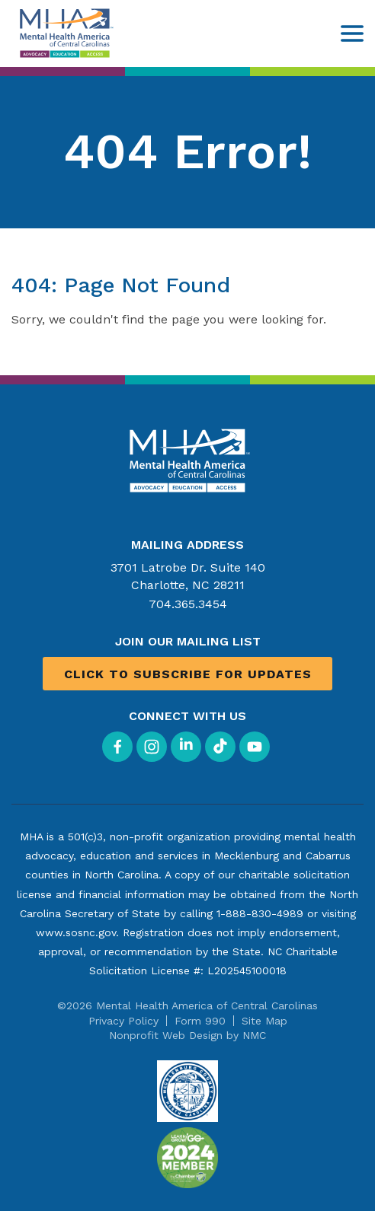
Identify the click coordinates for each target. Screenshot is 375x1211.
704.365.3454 (188, 604)
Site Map (264, 1021)
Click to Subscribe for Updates (188, 674)
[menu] (352, 33)
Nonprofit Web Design (166, 1035)
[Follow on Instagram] (151, 746)
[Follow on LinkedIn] (186, 746)
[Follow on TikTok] (220, 746)
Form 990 (200, 1021)
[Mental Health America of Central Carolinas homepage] (64, 33)
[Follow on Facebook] (117, 746)
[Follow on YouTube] (254, 746)
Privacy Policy (123, 1021)
